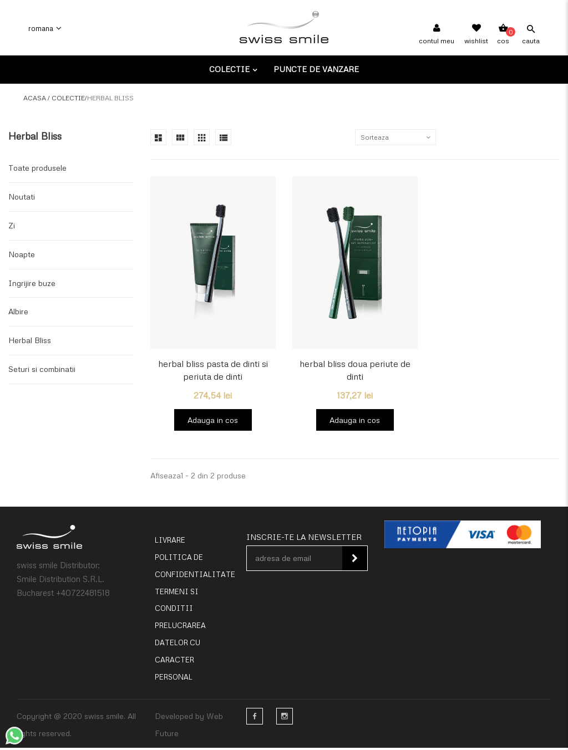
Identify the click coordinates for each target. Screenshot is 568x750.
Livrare (170, 542)
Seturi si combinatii (41, 369)
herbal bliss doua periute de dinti (355, 370)
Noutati (21, 196)
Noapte (21, 254)
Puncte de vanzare (316, 69)
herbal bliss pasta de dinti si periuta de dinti (213, 370)
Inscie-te (355, 560)
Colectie (230, 69)
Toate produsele (37, 167)
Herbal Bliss (29, 340)
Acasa (34, 98)
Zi (11, 225)
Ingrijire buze (31, 283)
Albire (18, 311)
